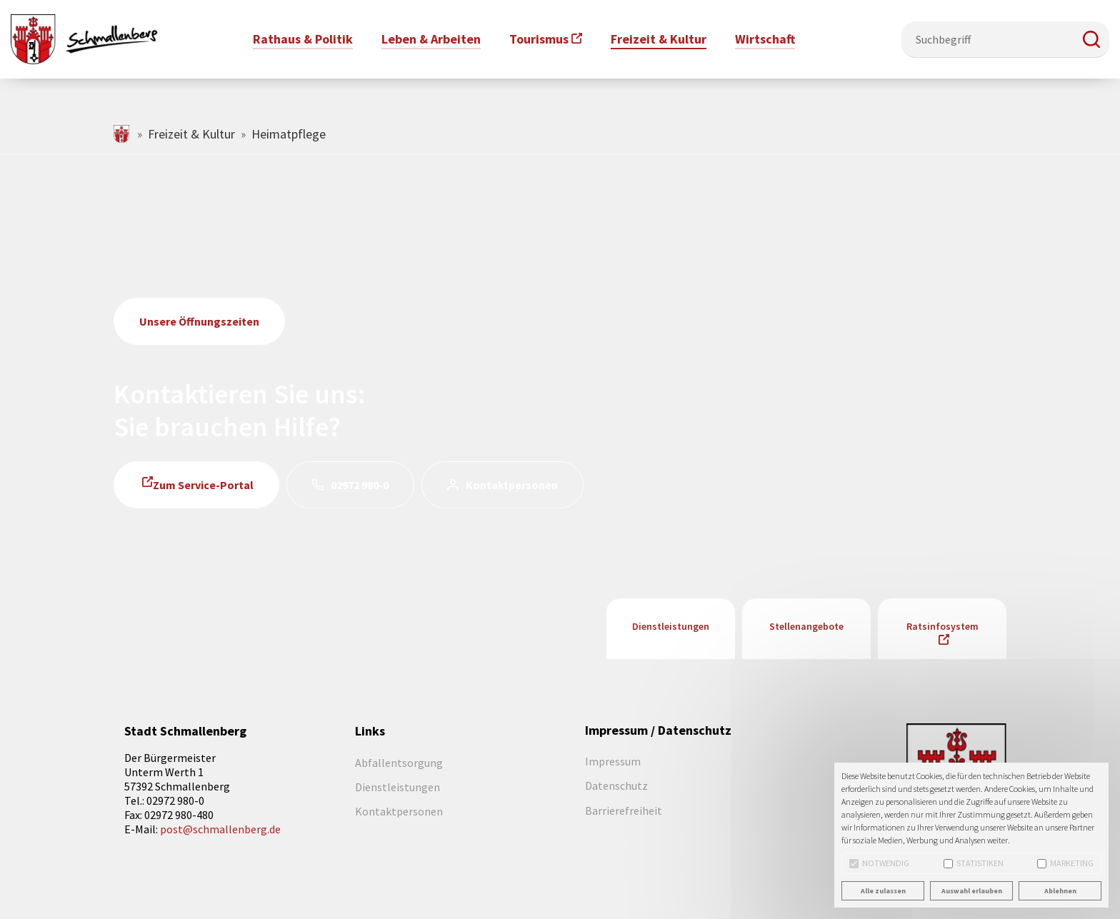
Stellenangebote (806, 626)
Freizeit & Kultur (191, 134)
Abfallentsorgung (399, 762)
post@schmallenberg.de (220, 829)
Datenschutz (616, 785)
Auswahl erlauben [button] (971, 890)
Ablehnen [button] (1060, 890)
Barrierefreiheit (623, 810)
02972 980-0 (360, 485)
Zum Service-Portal (203, 485)
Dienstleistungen (670, 626)
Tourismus (539, 39)
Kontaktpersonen (512, 485)
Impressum (613, 761)
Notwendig (879, 863)
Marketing (1065, 863)
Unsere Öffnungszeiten (199, 321)
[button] (1091, 39)
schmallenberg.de (122, 134)
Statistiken (974, 863)
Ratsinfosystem (942, 626)
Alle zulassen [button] (883, 890)
